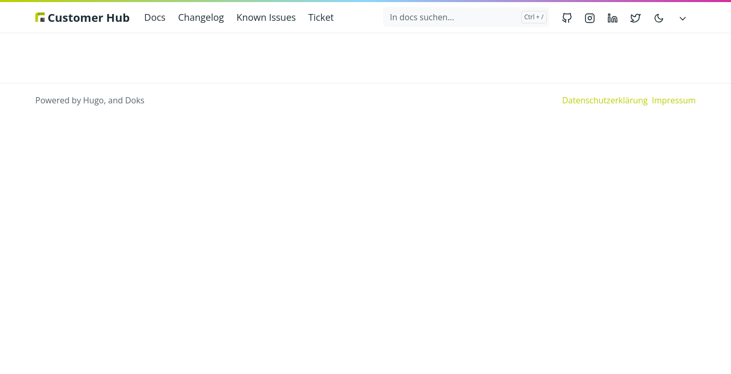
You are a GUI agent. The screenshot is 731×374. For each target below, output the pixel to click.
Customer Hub (82, 17)
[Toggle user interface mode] (659, 17)
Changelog (201, 17)
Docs (155, 17)
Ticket (321, 17)
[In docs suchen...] (466, 17)
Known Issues (265, 17)
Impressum (674, 100)
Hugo (93, 100)
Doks (134, 100)
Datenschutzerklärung (605, 100)
